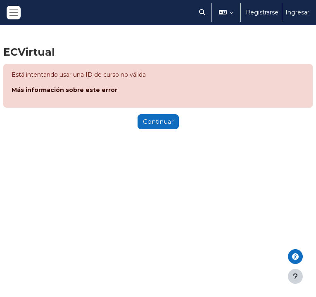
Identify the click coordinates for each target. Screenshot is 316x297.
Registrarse (262, 12)
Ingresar (297, 12)
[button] (202, 12)
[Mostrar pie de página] (295, 276)
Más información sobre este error (64, 90)
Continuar (158, 121)
